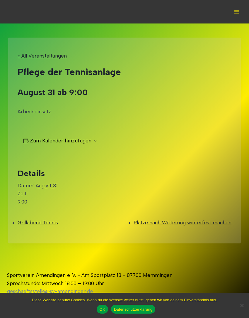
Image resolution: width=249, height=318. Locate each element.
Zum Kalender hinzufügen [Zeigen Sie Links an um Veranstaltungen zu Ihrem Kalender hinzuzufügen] (60, 140)
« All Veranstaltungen (42, 56)
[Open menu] (236, 11)
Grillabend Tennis (38, 223)
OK (102, 309)
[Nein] (242, 305)
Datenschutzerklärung (133, 309)
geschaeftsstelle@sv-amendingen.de (50, 291)
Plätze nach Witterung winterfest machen (182, 223)
